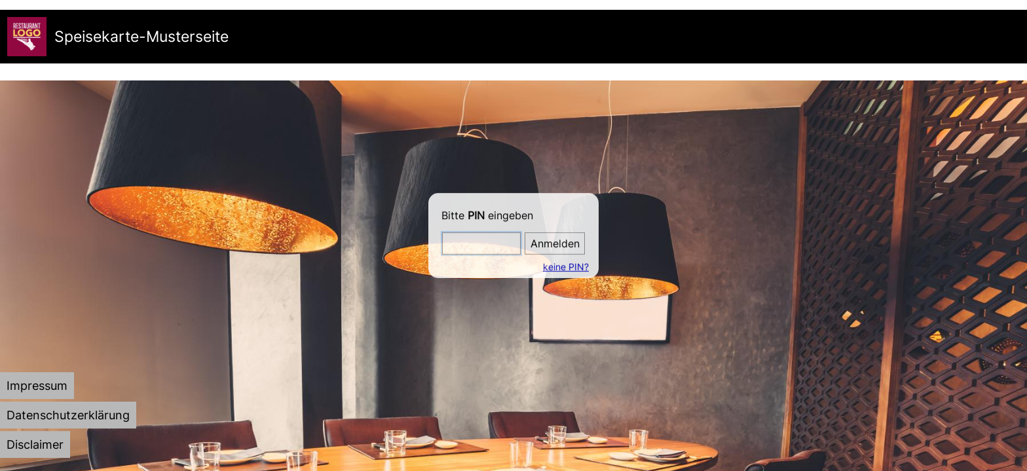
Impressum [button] (37, 385)
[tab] (37, 385)
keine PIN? (565, 266)
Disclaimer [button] (35, 444)
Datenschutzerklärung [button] (68, 415)
